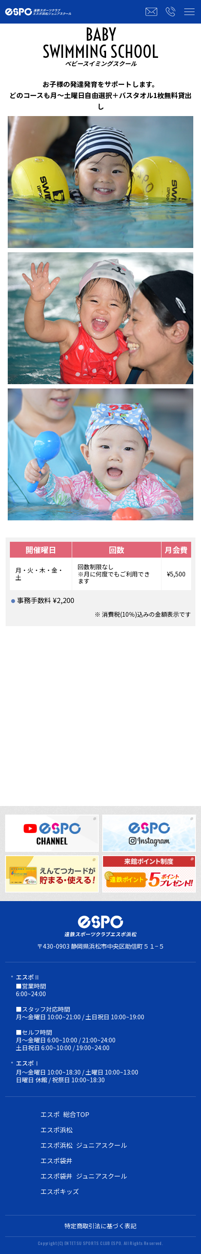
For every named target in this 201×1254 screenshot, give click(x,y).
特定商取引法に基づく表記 (100, 1225)
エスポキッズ (59, 1191)
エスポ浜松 (56, 1129)
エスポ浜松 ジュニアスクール (83, 1145)
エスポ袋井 (56, 1160)
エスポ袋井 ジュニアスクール (83, 1175)
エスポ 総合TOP (64, 1114)
